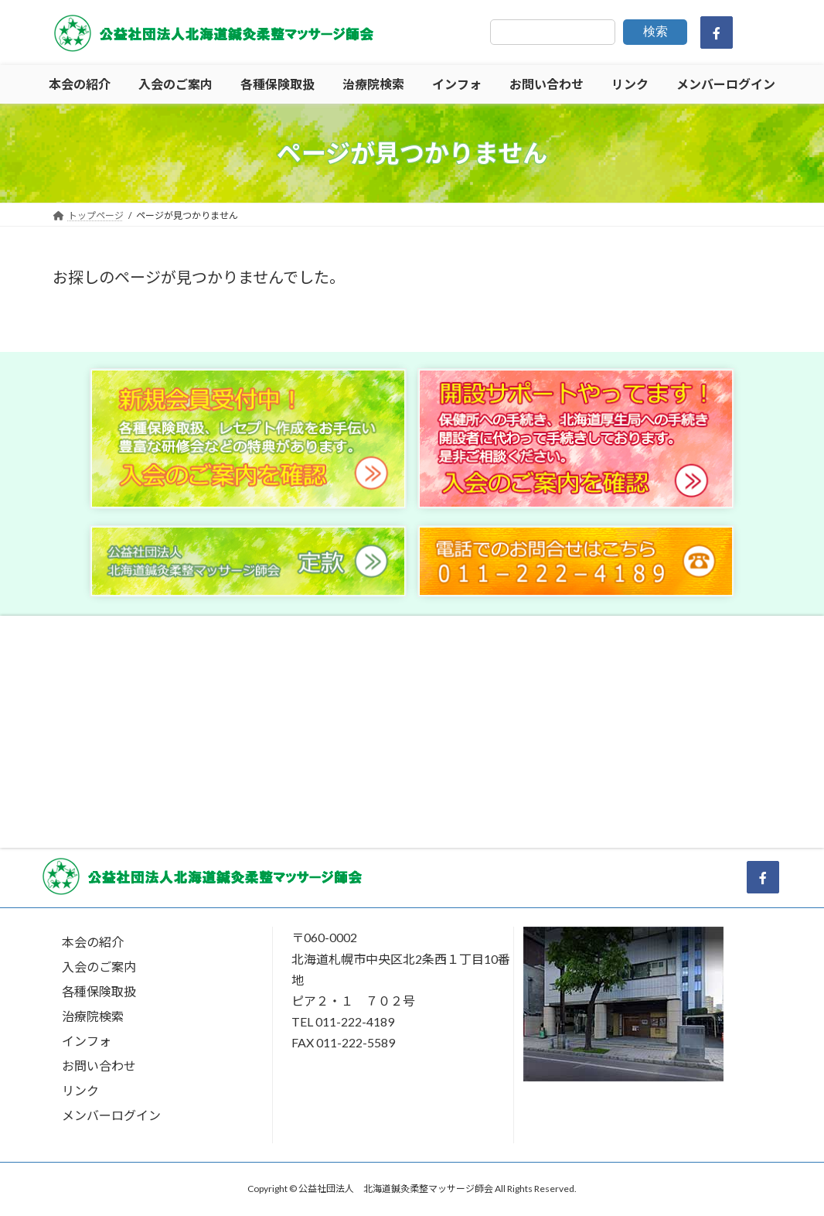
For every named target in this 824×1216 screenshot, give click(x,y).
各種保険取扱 (99, 991)
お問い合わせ (99, 1065)
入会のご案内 (99, 966)
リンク (80, 1090)
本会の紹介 (93, 941)
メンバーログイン (111, 1115)
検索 (655, 31)
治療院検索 (93, 1016)
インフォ (86, 1040)
